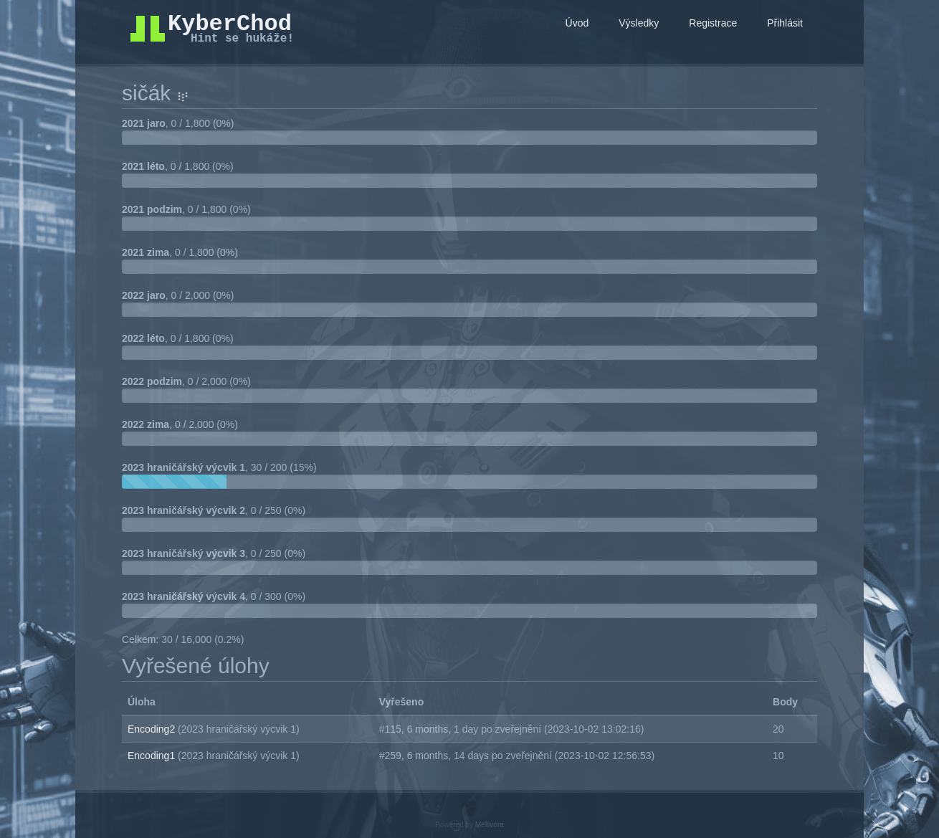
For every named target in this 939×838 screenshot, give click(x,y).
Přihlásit (785, 23)
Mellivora (489, 825)
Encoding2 (153, 729)
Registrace (713, 23)
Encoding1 (153, 755)
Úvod (577, 23)
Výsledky (639, 23)
